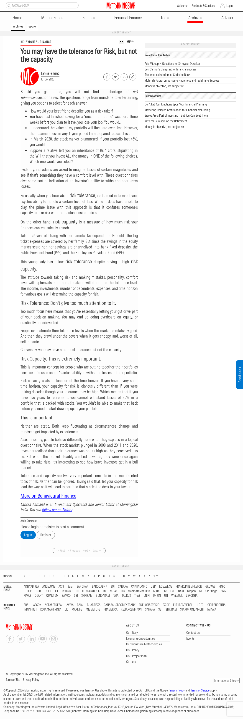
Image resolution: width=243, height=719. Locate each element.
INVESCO (67, 591)
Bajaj (70, 586)
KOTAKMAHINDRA (50, 609)
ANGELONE (48, 586)
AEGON (37, 605)
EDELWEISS (165, 586)
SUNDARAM (103, 595)
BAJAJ (80, 605)
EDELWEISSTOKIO (149, 605)
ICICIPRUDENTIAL (217, 605)
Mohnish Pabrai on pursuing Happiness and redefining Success (182, 80)
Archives (195, 17)
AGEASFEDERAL (54, 605)
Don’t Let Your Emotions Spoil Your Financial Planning (176, 104)
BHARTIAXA (93, 605)
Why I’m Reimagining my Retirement (166, 121)
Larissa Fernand (50, 73)
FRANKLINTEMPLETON (189, 586)
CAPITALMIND (139, 586)
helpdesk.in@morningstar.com (143, 711)
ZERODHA (191, 595)
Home (17, 17)
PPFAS (27, 595)
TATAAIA (211, 609)
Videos (32, 27)
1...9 (155, 576)
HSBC (39, 591)
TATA (115, 595)
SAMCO (66, 595)
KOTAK (114, 591)
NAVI (181, 591)
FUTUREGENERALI (183, 605)
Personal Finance (128, 17)
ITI (77, 591)
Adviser (227, 17)
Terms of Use (13, 680)
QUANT (39, 595)
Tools (165, 17)
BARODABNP (99, 586)
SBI (76, 595)
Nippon (191, 591)
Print (132, 41)
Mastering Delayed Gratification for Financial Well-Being (177, 110)
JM (104, 591)
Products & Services (203, 6)
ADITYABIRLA (31, 586)
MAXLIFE (77, 609)
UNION (157, 595)
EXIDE (166, 605)
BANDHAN (83, 586)
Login (229, 6)
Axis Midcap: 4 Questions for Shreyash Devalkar (172, 64)
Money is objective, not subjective (164, 86)
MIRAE (157, 591)
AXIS (61, 586)
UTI (166, 595)
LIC (123, 591)
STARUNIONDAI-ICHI (192, 609)
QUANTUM (52, 595)
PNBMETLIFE (92, 609)
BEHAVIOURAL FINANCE (35, 42)
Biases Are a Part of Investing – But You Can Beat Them (176, 115)
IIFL (56, 591)
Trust (137, 595)
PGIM (223, 591)
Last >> (97, 551)
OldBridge (211, 591)
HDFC (221, 586)
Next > (86, 551)
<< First (60, 551)
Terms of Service (200, 690)
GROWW (210, 586)
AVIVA (70, 605)
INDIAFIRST (30, 609)
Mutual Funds (52, 17)
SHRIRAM (86, 595)
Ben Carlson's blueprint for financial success (170, 69)
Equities (88, 17)
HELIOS (28, 591)
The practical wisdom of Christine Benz (167, 75)
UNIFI (146, 595)
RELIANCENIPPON (131, 609)
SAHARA (150, 609)
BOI (112, 586)
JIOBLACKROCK (91, 591)
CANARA (123, 586)
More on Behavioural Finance (48, 495)
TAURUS (126, 595)
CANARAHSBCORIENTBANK (120, 605)
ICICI (48, 591)
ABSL (27, 605)
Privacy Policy (31, 680)
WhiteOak (177, 595)
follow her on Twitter (57, 509)
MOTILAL (169, 591)
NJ (200, 591)
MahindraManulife (139, 591)
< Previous (74, 551)
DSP (153, 586)
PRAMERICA (111, 609)
